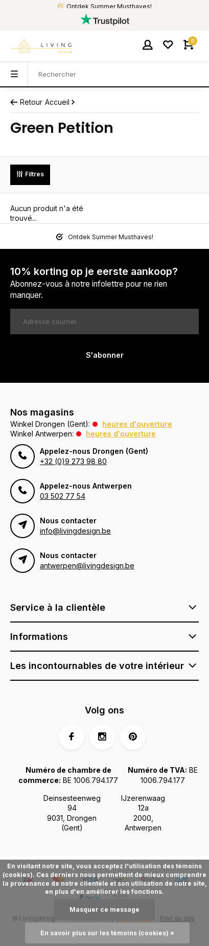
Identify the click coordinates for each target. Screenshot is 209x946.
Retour (26, 102)
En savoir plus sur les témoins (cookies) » (107, 933)
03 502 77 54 (62, 496)
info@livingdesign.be (75, 530)
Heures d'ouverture (137, 424)
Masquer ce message (104, 909)
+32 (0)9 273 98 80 (73, 461)
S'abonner (105, 355)
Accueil (61, 102)
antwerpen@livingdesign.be (87, 565)
